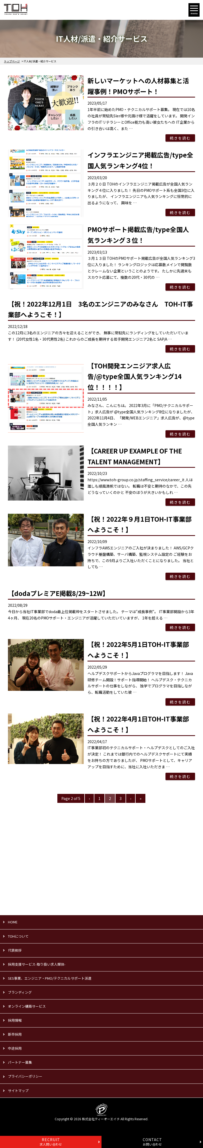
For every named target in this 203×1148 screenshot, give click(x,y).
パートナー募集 (20, 1062)
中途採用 (15, 1048)
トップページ (12, 61)
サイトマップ (18, 1090)
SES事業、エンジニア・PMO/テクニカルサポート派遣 (49, 978)
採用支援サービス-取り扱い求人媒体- (37, 964)
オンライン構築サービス (27, 1006)
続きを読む (180, 138)
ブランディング (20, 992)
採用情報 (15, 1020)
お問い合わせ (152, 1142)
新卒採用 (15, 1034)
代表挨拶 (15, 950)
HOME (12, 921)
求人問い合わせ (51, 1142)
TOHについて (18, 936)
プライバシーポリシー (25, 1076)
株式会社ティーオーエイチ (101, 1119)
